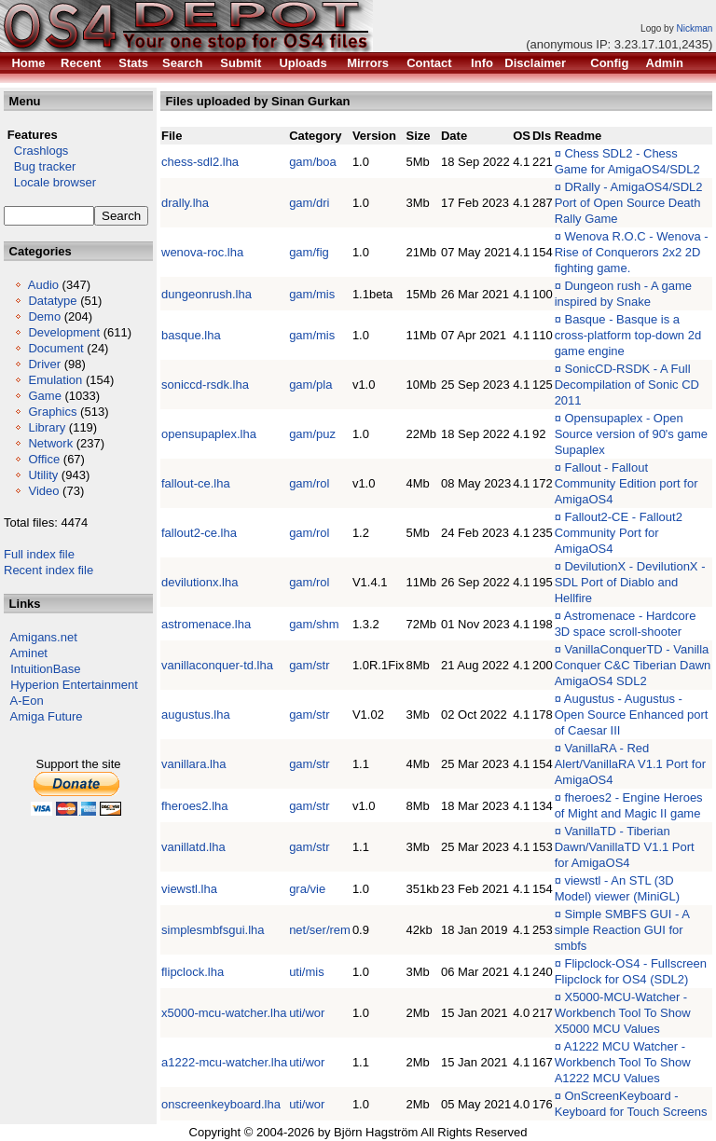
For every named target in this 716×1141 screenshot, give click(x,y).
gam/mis (312, 294)
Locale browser (50, 182)
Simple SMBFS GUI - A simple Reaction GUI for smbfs (622, 930)
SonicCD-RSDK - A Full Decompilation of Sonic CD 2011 (627, 384)
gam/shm (313, 624)
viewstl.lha (189, 889)
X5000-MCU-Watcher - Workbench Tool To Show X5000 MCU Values (623, 1013)
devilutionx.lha (199, 582)
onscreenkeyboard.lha (221, 1104)
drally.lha (185, 203)
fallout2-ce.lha (199, 533)
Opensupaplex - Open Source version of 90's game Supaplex (631, 434)
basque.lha (191, 335)
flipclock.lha (192, 972)
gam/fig (309, 252)
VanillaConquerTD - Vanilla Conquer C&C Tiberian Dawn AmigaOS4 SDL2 (633, 665)
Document (55, 348)
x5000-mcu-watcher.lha (223, 1013)
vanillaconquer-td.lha (217, 665)
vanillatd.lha (193, 847)
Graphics (52, 412)
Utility (43, 475)
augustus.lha (195, 715)
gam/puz (312, 434)
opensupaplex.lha (208, 434)
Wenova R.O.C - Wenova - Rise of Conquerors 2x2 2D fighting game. (632, 252)
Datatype (52, 301)
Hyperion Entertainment (74, 685)
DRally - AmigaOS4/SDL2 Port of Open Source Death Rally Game (629, 203)
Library (46, 427)
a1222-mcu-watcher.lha (224, 1062)
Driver (44, 364)
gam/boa (313, 162)
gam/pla (310, 385)
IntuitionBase (45, 669)
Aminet (29, 653)
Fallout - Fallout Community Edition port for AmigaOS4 (626, 483)
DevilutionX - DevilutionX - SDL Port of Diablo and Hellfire (630, 582)
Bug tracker (40, 166)
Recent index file (48, 570)
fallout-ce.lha (195, 483)
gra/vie (307, 889)
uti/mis (306, 972)
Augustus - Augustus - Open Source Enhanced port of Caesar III (632, 714)
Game (44, 396)
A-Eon (27, 701)
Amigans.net (43, 637)
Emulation (55, 380)
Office (44, 459)
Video (43, 491)
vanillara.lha (193, 764)
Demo (44, 316)
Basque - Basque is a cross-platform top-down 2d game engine (628, 335)
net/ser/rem (320, 930)
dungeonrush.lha (206, 294)
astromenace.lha (206, 624)
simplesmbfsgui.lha (213, 930)
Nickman (694, 28)
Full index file (39, 554)
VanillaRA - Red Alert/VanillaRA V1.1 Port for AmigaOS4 (630, 764)
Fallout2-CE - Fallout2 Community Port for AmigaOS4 (618, 533)
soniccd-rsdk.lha (205, 385)
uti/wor (306, 1013)
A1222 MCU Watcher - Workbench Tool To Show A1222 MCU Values (623, 1062)
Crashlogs (36, 151)
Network (50, 443)
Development (64, 332)
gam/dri (309, 203)
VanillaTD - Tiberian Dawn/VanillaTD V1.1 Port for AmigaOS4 (625, 847)
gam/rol (309, 483)
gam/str (309, 665)
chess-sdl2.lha (200, 162)
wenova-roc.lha (202, 252)
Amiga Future (46, 716)
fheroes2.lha (194, 806)
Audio (43, 285)
